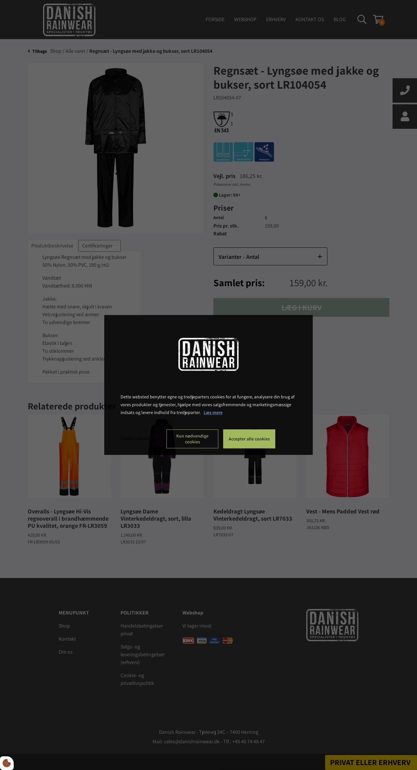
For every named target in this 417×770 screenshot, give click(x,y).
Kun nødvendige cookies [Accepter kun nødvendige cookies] (192, 439)
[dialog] (208, 385)
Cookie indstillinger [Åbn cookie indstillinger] (140, 439)
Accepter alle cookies (249, 439)
